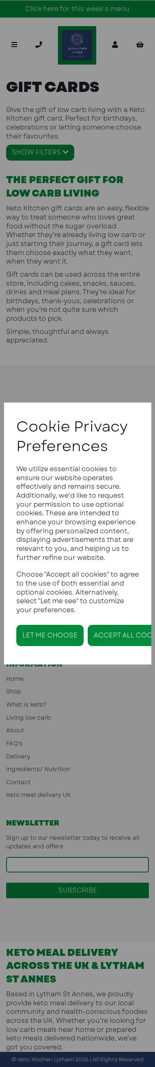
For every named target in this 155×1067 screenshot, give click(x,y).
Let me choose (50, 635)
